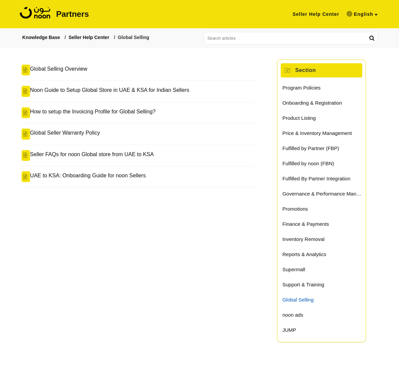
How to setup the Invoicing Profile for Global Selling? (79, 114)
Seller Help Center (75, 37)
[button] (373, 14)
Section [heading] (310, 71)
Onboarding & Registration (317, 104)
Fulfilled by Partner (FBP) (315, 150)
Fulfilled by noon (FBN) (313, 165)
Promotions (300, 210)
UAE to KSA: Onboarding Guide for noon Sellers (73, 181)
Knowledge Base (27, 37)
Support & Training (308, 286)
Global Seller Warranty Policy (51, 136)
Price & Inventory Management (322, 135)
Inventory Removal (308, 241)
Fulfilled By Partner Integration (321, 180)
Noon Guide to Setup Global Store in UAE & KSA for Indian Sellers (95, 92)
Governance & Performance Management (331, 195)
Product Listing (303, 119)
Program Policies (306, 89)
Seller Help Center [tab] (326, 14)
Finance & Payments (310, 225)
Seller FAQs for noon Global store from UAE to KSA (78, 159)
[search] (298, 38)
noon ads (297, 316)
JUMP (294, 331)
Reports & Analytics (309, 256)
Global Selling (302, 301)
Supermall (298, 271)
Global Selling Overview (44, 69)
